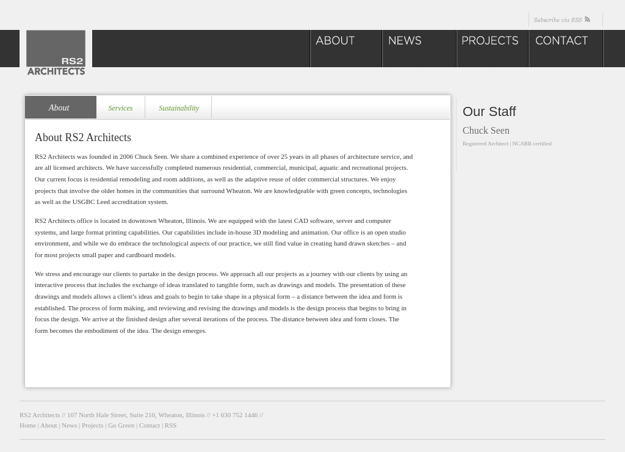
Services (120, 108)
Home (28, 425)
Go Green (121, 425)
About (59, 107)
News (69, 425)
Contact (149, 425)
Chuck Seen (486, 130)
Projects (92, 425)
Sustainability (179, 108)
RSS (171, 425)
